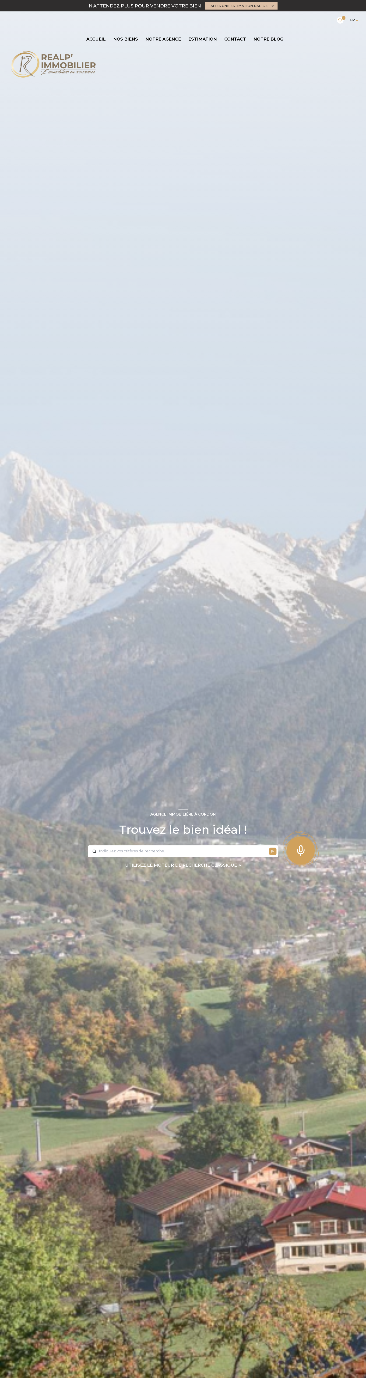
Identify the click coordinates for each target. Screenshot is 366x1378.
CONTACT (235, 39)
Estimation (202, 39)
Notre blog (268, 39)
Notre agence (163, 39)
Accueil (96, 39)
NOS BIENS (125, 39)
